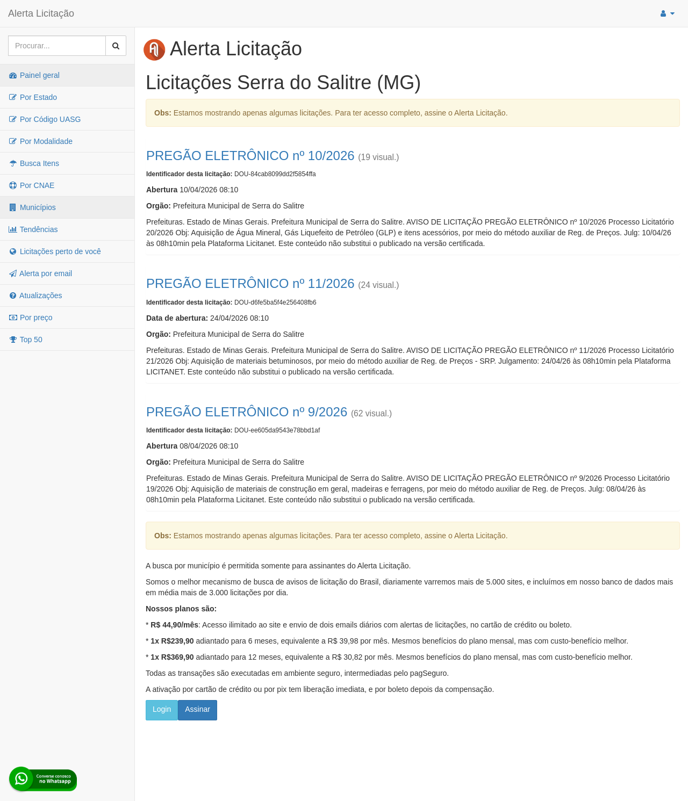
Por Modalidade (40, 141)
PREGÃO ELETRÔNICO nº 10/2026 (250, 155)
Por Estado (32, 97)
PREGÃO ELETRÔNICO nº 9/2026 (246, 412)
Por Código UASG (44, 119)
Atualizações (35, 295)
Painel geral (34, 75)
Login (162, 709)
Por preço (30, 317)
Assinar (197, 709)
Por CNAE (31, 185)
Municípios (32, 207)
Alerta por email (40, 273)
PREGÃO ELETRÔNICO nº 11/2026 (250, 283)
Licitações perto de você (54, 251)
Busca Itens (33, 163)
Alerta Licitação (41, 13)
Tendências (33, 229)
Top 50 (25, 339)
